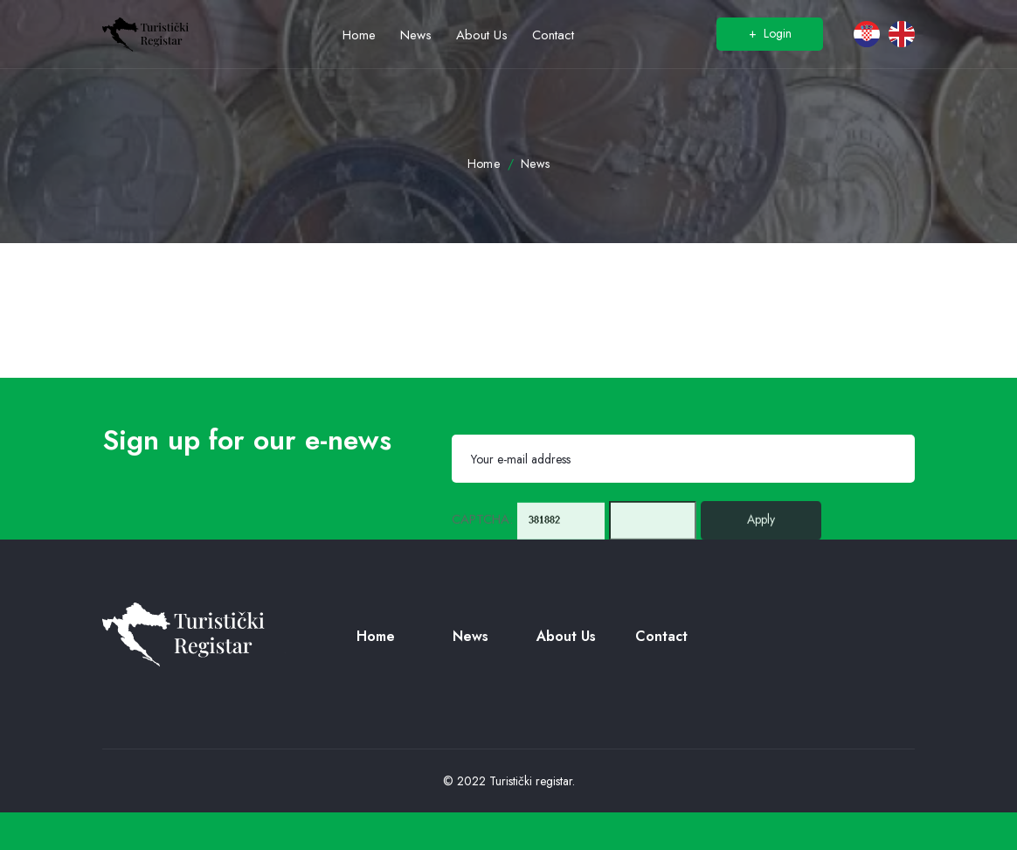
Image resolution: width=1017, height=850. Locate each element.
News (535, 163)
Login (770, 33)
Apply (761, 527)
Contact (661, 636)
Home (484, 163)
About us (566, 636)
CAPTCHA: (482, 527)
